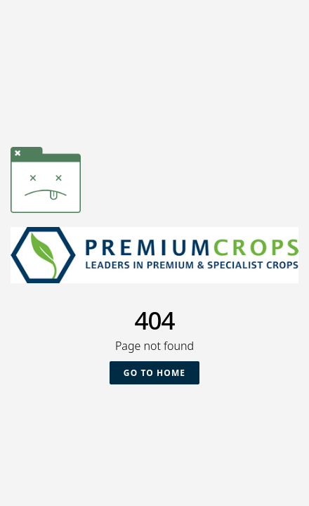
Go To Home (154, 373)
